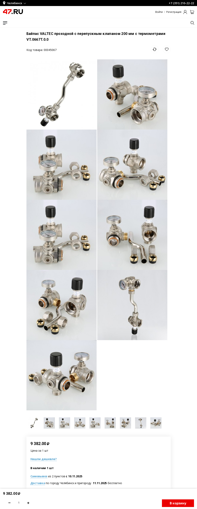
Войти (159, 12)
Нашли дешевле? (43, 459)
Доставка (37, 483)
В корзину (178, 503)
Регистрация (173, 12)
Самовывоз (38, 476)
